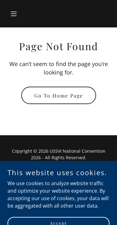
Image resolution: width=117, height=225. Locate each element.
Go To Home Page (58, 95)
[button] (15, 13)
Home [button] (58, 173)
